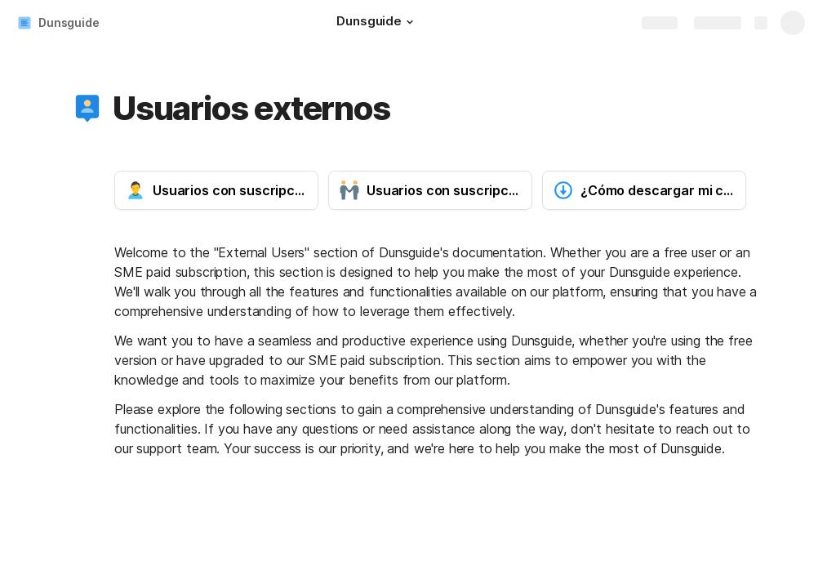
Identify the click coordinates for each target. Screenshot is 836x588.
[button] (410, 22)
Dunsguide (69, 22)
